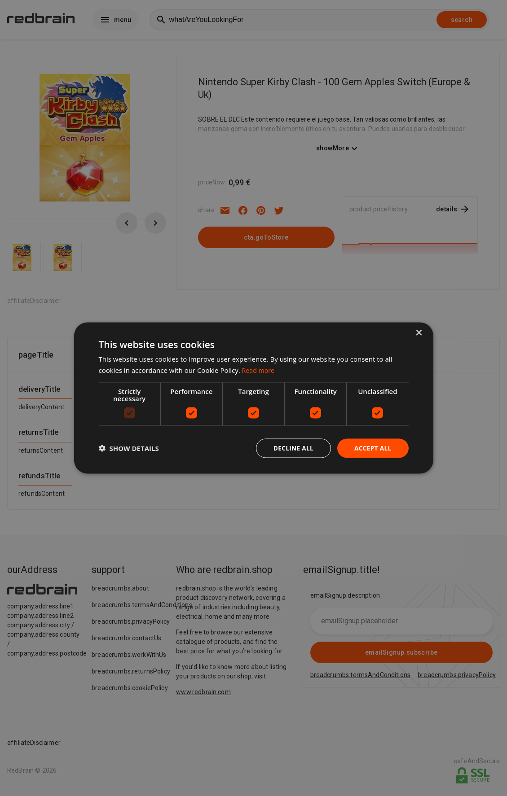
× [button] (418, 332)
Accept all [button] (372, 448)
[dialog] (253, 398)
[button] (129, 448)
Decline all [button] (291, 448)
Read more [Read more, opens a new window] (259, 369)
